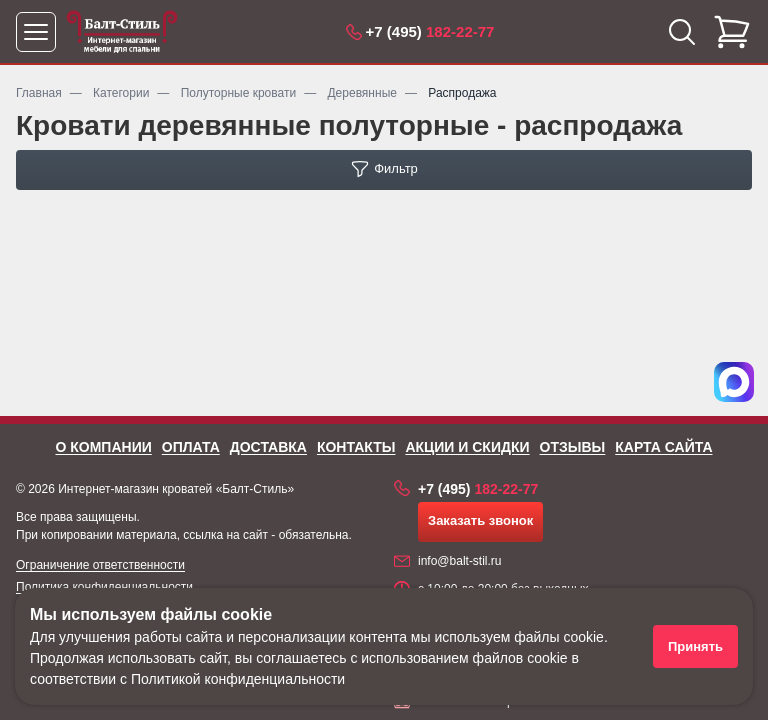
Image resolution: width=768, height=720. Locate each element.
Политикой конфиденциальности (238, 679)
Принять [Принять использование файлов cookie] (695, 646)
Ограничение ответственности (100, 565)
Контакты (356, 447)
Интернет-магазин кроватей (135, 489)
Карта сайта (663, 447)
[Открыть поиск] (682, 32)
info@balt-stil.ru (460, 561)
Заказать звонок (480, 520)
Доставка (268, 447)
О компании (103, 447)
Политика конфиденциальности (104, 587)
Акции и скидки (467, 447)
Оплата (191, 447)
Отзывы (573, 447)
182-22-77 (430, 31)
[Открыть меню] (36, 32)
